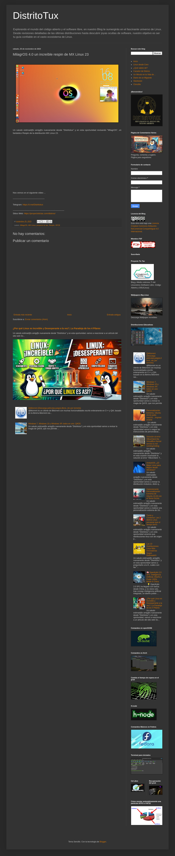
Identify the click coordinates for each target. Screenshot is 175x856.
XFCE (57, 225)
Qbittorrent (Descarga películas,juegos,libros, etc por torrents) (54, 408)
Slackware (137, 81)
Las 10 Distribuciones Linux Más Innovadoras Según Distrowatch (152, 550)
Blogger (103, 842)
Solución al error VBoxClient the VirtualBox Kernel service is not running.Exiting (153, 441)
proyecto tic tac (42, 225)
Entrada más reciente (23, 315)
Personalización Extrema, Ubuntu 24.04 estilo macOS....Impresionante (153, 415)
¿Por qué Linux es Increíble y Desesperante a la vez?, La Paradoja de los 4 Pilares (56, 328)
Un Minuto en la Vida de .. (144, 74)
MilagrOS (23, 225)
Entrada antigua (114, 315)
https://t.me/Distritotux (33, 204)
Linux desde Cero (140, 64)
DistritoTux (35, 15)
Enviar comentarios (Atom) (36, 319)
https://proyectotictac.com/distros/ (39, 213)
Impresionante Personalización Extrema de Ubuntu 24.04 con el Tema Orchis (154, 494)
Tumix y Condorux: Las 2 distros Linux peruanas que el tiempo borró (153, 520)
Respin (51, 225)
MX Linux (32, 225)
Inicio (69, 315)
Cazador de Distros (141, 71)
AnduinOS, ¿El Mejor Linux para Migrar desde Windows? (153, 466)
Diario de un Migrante (142, 78)
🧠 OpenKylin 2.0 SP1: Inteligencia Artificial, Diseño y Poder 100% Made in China (154, 577)
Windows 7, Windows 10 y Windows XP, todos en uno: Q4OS (54, 424)
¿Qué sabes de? (140, 68)
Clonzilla (137, 84)
